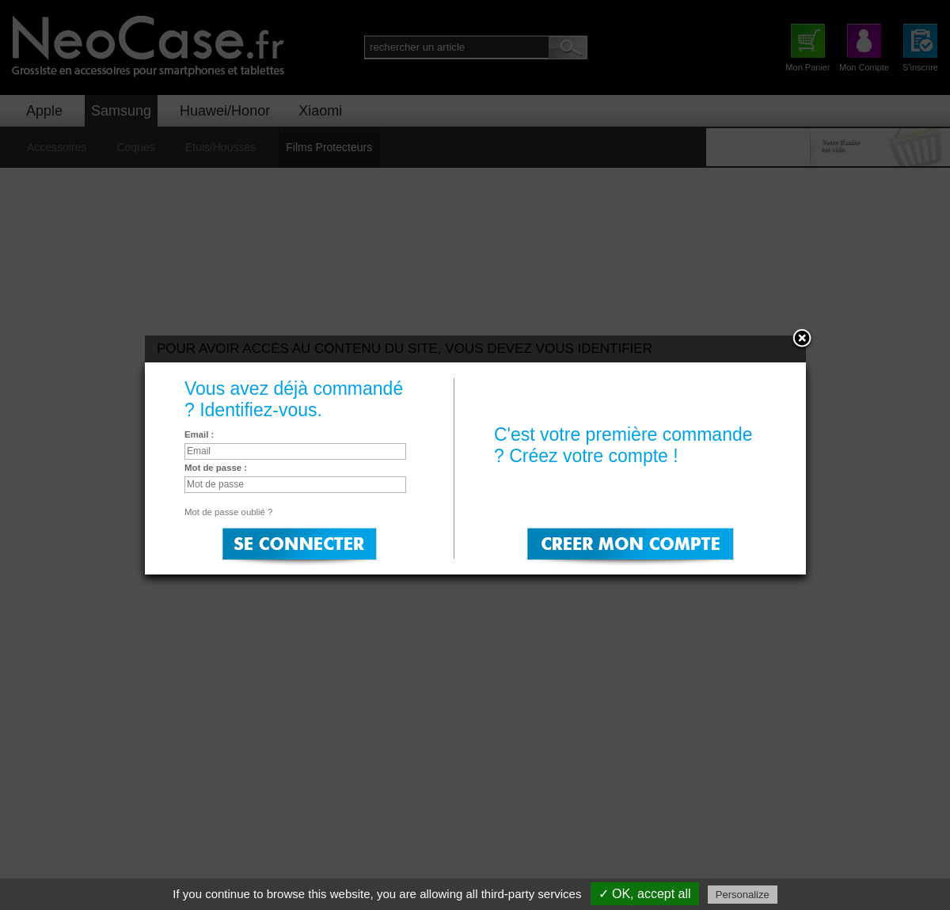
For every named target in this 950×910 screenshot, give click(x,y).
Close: (802, 339)
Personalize (743, 895)
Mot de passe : (215, 467)
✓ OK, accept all (644, 894)
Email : (199, 434)
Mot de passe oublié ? (228, 512)
